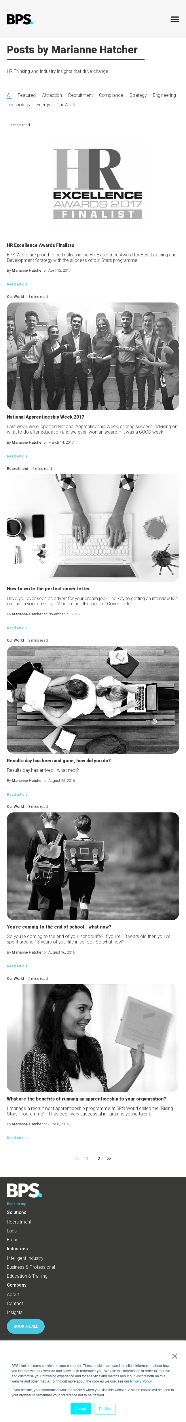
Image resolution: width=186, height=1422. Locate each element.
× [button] (173, 1356)
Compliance (111, 95)
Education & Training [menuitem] (27, 1276)
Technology (18, 104)
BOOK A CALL (26, 1326)
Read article (17, 284)
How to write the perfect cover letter (48, 588)
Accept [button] (80, 1409)
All (9, 95)
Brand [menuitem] (12, 1240)
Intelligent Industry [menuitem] (25, 1258)
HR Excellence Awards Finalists (40, 245)
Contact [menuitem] (15, 1303)
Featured (27, 95)
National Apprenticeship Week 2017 (45, 417)
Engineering (164, 95)
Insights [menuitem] (14, 1312)
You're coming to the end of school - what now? (59, 927)
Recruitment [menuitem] (19, 1222)
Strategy (138, 95)
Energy (43, 104)
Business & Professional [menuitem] (31, 1267)
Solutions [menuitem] (16, 1212)
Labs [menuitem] (12, 1231)
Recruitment (80, 95)
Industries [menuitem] (17, 1248)
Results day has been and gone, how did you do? (59, 760)
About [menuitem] (13, 1294)
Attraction (52, 95)
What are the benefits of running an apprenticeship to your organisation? (86, 1099)
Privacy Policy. (141, 1381)
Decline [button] (105, 1409)
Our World (66, 104)
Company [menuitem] (16, 1285)
